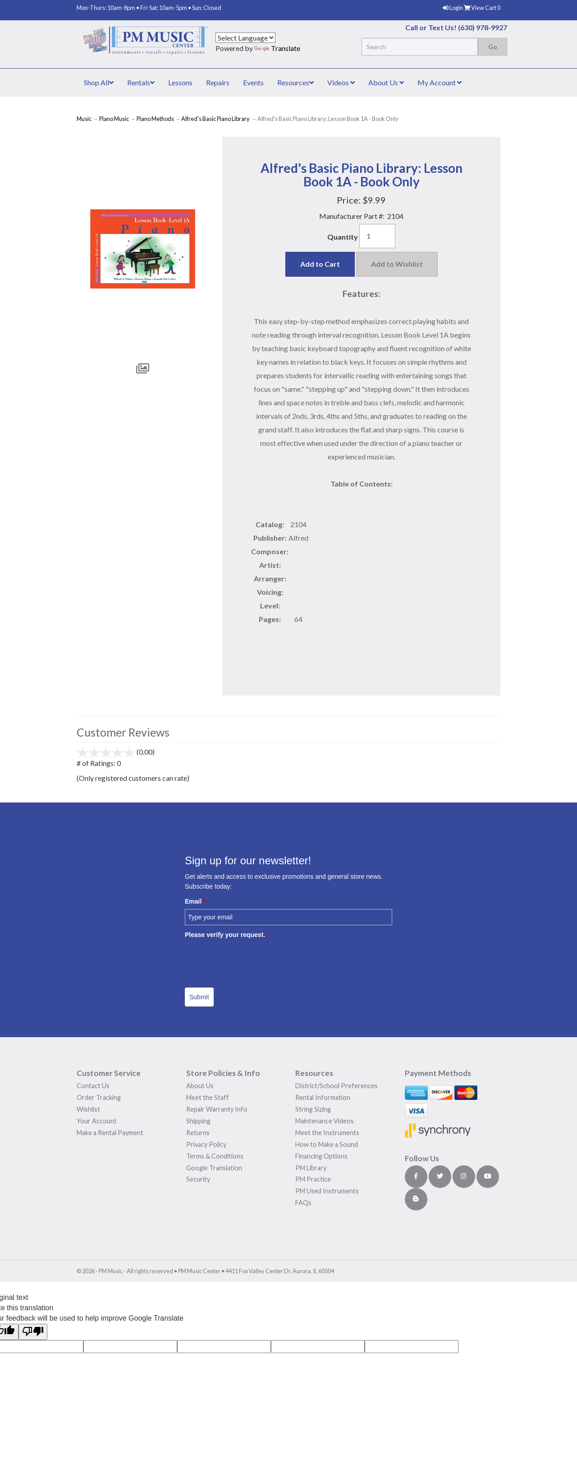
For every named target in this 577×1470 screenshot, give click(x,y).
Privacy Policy (206, 1144)
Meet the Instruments (327, 1132)
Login (453, 7)
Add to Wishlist (397, 264)
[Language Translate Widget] (245, 37)
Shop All (99, 82)
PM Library (310, 1168)
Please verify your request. (227, 934)
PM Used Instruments (327, 1191)
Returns (198, 1132)
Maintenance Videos (324, 1121)
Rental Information (322, 1097)
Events (253, 82)
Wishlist (88, 1109)
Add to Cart (320, 264)
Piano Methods (155, 118)
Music (84, 118)
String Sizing (313, 1109)
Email (195, 901)
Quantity (342, 236)
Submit (199, 997)
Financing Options (321, 1156)
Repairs (217, 82)
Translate (277, 48)
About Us (386, 82)
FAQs (303, 1202)
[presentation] (253, 960)
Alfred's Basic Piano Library (215, 118)
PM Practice (313, 1179)
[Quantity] (377, 236)
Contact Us (93, 1086)
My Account (439, 82)
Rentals (141, 82)
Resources (295, 82)
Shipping (198, 1121)
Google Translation (214, 1168)
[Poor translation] (32, 1332)
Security (198, 1179)
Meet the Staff (207, 1097)
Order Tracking (99, 1097)
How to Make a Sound (326, 1144)
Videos (341, 82)
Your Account (97, 1121)
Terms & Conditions (214, 1156)
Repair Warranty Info (216, 1109)
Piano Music (114, 118)
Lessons (180, 82)
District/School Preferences (336, 1086)
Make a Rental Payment (110, 1132)
